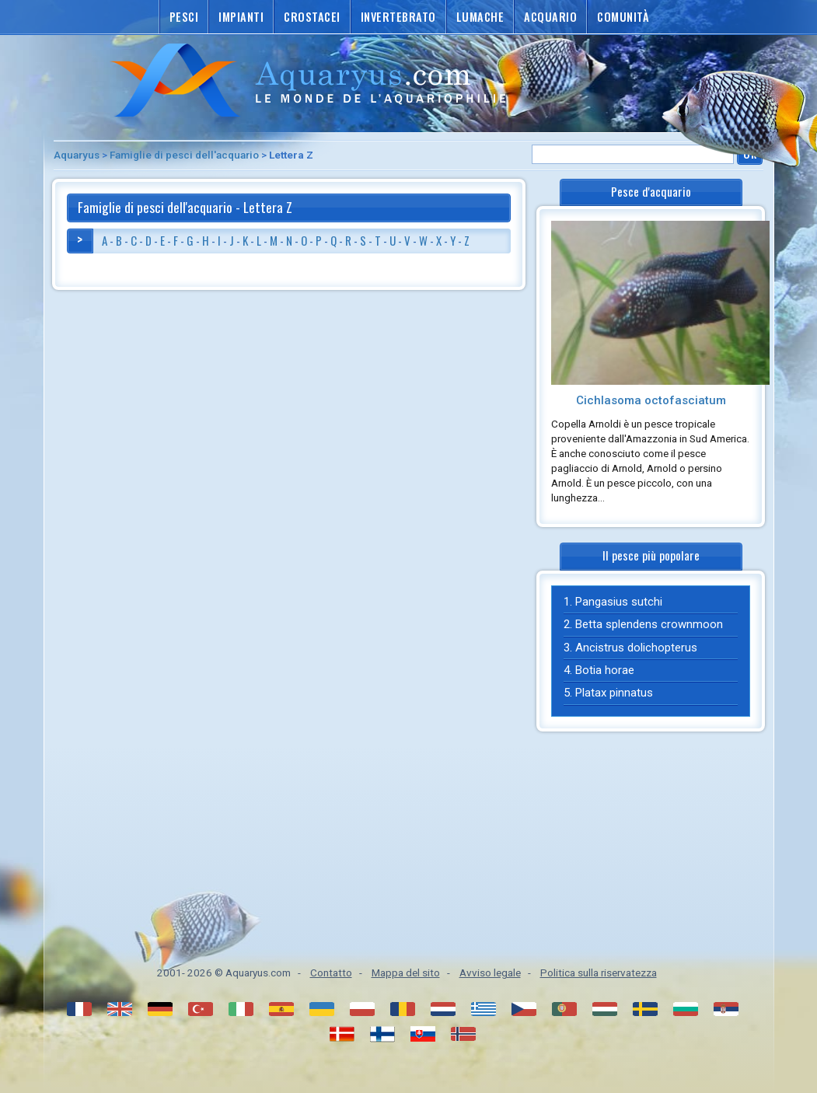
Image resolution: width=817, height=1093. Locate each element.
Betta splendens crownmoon (649, 624)
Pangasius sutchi (618, 602)
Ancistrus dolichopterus (636, 648)
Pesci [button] (184, 17)
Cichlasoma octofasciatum (651, 400)
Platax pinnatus (614, 693)
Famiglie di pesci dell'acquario (184, 154)
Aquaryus (77, 154)
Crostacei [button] (312, 17)
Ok (749, 153)
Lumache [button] (480, 17)
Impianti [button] (241, 17)
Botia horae (604, 670)
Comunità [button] (623, 17)
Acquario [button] (550, 17)
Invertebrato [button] (398, 17)
